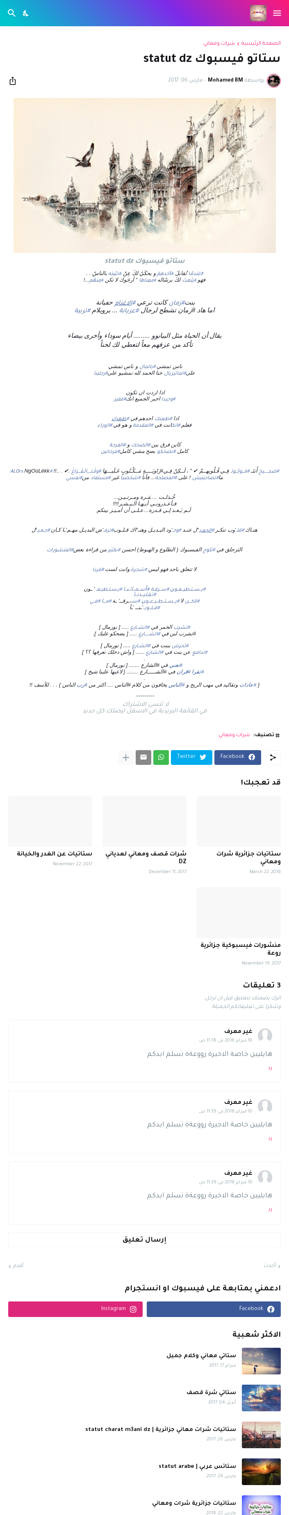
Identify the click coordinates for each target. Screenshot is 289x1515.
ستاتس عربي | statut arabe (197, 1467)
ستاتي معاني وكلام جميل (201, 1356)
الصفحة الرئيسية (261, 44)
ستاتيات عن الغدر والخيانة (54, 854)
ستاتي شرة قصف (211, 1393)
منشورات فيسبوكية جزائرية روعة (240, 950)
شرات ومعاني (219, 44)
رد (270, 1068)
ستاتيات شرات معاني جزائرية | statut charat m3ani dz (160, 1430)
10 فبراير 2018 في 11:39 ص (226, 1111)
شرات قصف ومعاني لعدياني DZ (146, 858)
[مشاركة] (15, 81)
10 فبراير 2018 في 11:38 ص (226, 1040)
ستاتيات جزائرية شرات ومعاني (248, 858)
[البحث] (11, 13)
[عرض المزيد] (126, 757)
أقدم (18, 1266)
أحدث (270, 1266)
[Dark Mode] (26, 13)
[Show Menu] (277, 13)
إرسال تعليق (144, 1240)
